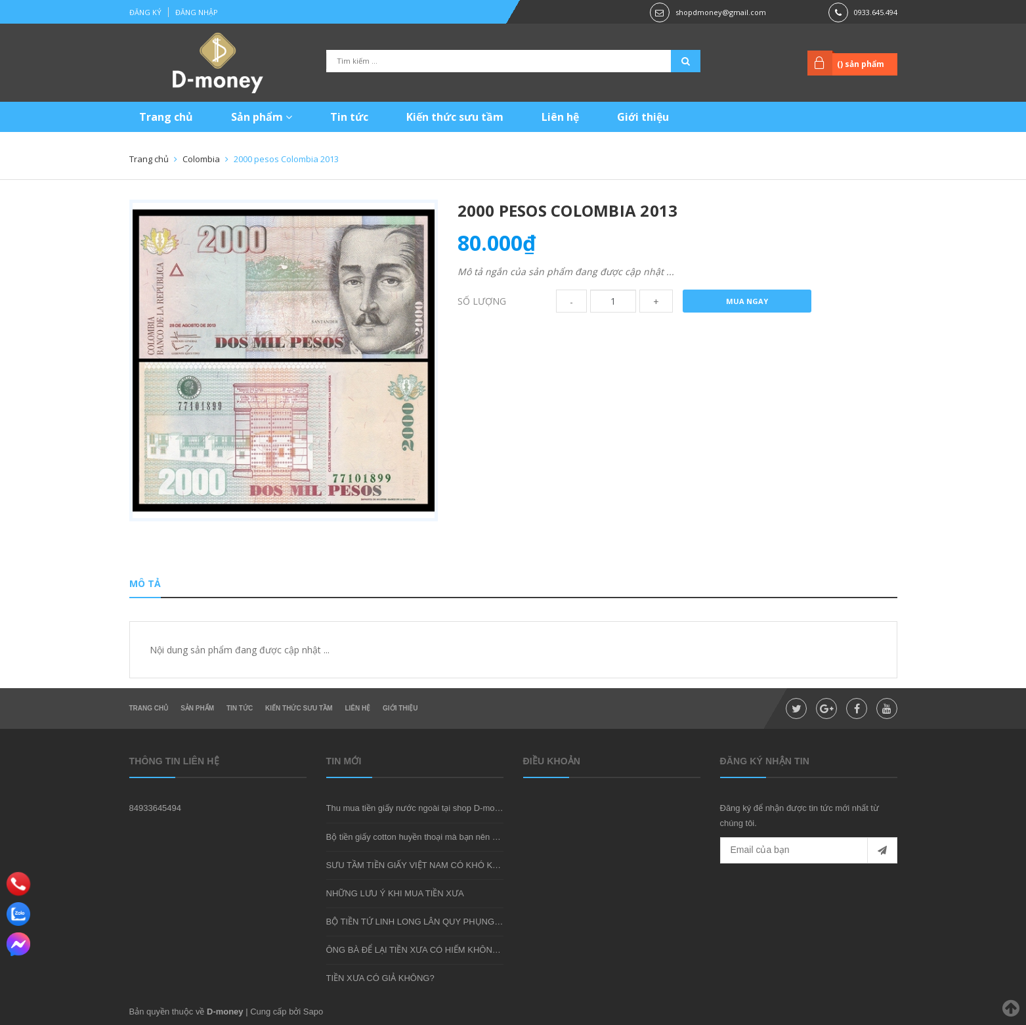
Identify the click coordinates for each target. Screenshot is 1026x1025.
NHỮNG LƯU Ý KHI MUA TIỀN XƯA (395, 893)
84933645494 (155, 808)
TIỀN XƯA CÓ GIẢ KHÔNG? (380, 978)
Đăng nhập (196, 12)
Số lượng (482, 301)
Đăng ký (145, 12)
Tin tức (349, 117)
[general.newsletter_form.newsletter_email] (808, 850)
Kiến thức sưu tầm (454, 117)
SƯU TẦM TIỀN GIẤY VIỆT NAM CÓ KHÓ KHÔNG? (424, 865)
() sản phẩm (860, 64)
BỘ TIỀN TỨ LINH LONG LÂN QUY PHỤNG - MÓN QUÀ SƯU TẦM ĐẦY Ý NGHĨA (483, 922)
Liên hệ (560, 117)
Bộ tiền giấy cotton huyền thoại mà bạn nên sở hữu (423, 837)
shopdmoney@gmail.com (720, 12)
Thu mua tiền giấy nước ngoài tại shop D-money (417, 808)
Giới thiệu (643, 117)
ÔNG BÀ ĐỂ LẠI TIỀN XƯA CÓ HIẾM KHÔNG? (415, 950)
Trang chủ (166, 117)
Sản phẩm (261, 117)
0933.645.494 (875, 12)
